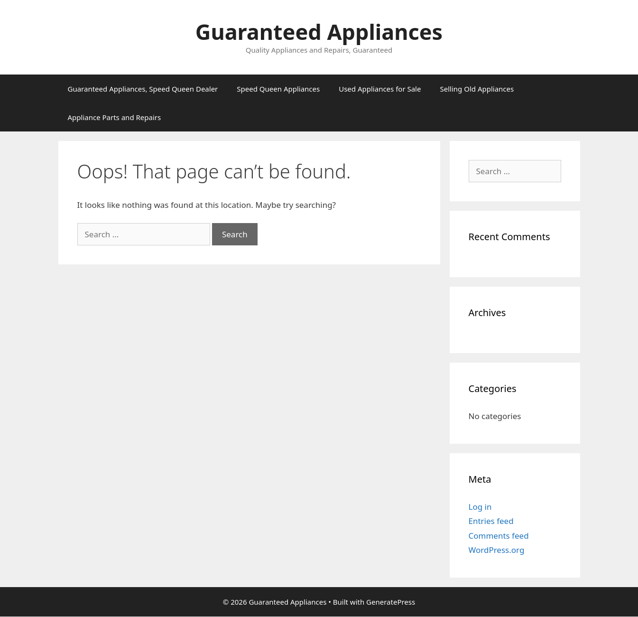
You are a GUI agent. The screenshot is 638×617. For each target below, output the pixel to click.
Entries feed (491, 520)
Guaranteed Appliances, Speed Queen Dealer (143, 88)
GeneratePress (390, 602)
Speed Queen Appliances (278, 88)
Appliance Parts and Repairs (114, 117)
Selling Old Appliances (477, 88)
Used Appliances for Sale (380, 88)
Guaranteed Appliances (319, 31)
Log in (480, 506)
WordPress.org (497, 549)
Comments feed (499, 535)
